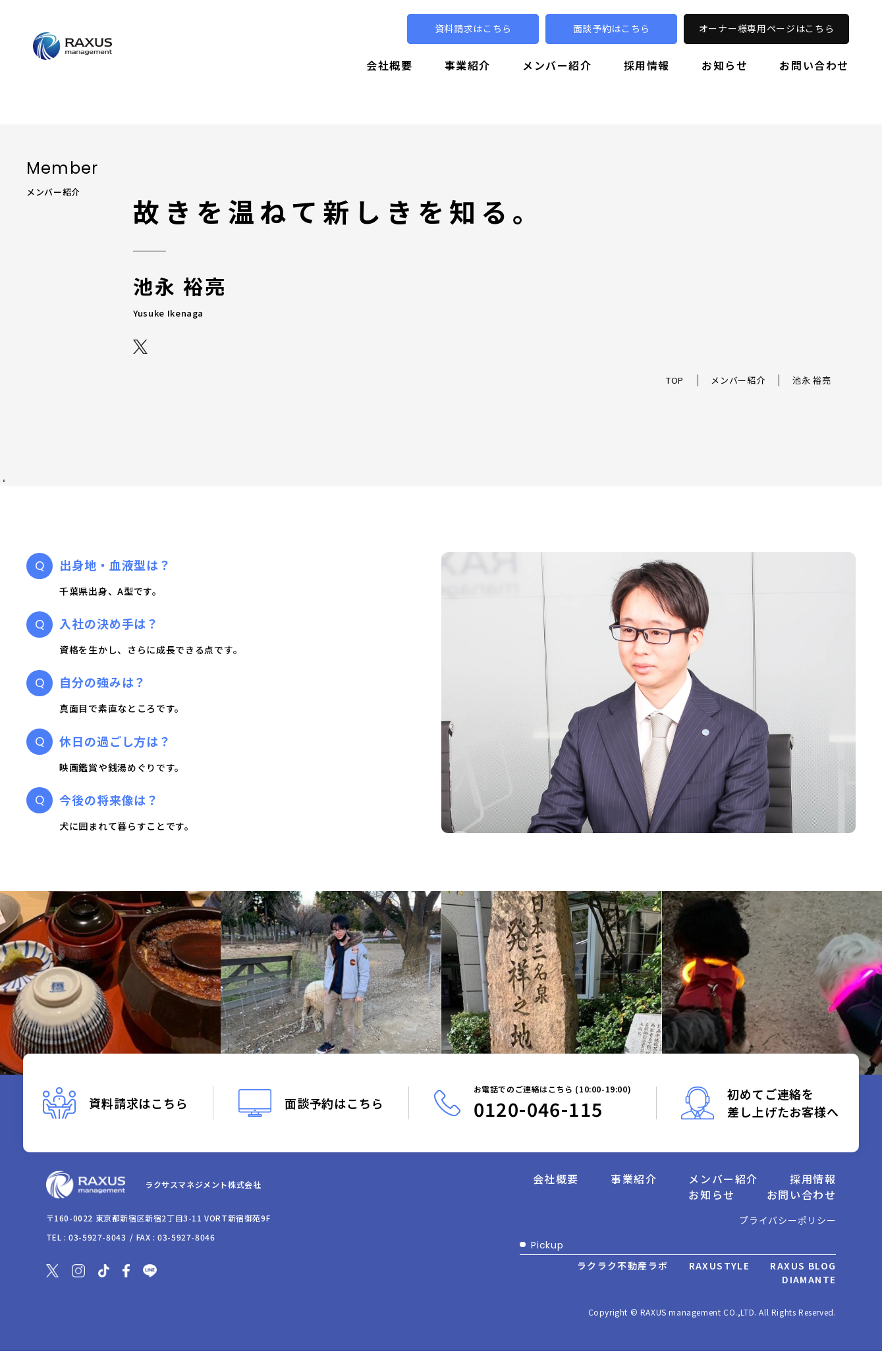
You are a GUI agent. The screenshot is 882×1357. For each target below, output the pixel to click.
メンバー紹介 (557, 83)
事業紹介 (468, 83)
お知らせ (725, 83)
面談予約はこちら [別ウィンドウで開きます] (612, 47)
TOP (675, 380)
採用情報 (647, 83)
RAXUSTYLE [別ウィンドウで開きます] (719, 1265)
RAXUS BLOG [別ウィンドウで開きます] (803, 1265)
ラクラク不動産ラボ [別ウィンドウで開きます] (623, 1265)
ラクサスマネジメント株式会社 (252, 1191)
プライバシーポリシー (787, 1220)
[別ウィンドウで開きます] (141, 346)
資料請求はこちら (473, 47)
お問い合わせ (814, 83)
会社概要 (389, 83)
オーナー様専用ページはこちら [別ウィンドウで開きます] (767, 47)
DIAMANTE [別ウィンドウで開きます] (809, 1279)
